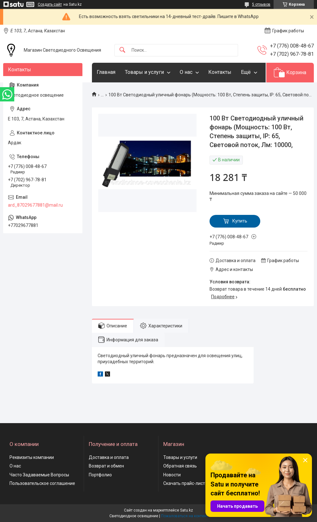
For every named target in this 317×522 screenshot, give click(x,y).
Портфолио (100, 474)
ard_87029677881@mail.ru (35, 205)
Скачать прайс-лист (184, 483)
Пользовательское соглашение (42, 483)
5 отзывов (261, 4)
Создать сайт (50, 4)
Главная (106, 72)
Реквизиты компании (32, 457)
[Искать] (122, 50)
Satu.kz (186, 510)
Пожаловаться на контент (184, 516)
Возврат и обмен (106, 465)
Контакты (219, 72)
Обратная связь (180, 465)
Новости (172, 474)
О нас (186, 72)
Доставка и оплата (109, 457)
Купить (239, 220)
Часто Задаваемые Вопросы (39, 474)
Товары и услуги (144, 72)
